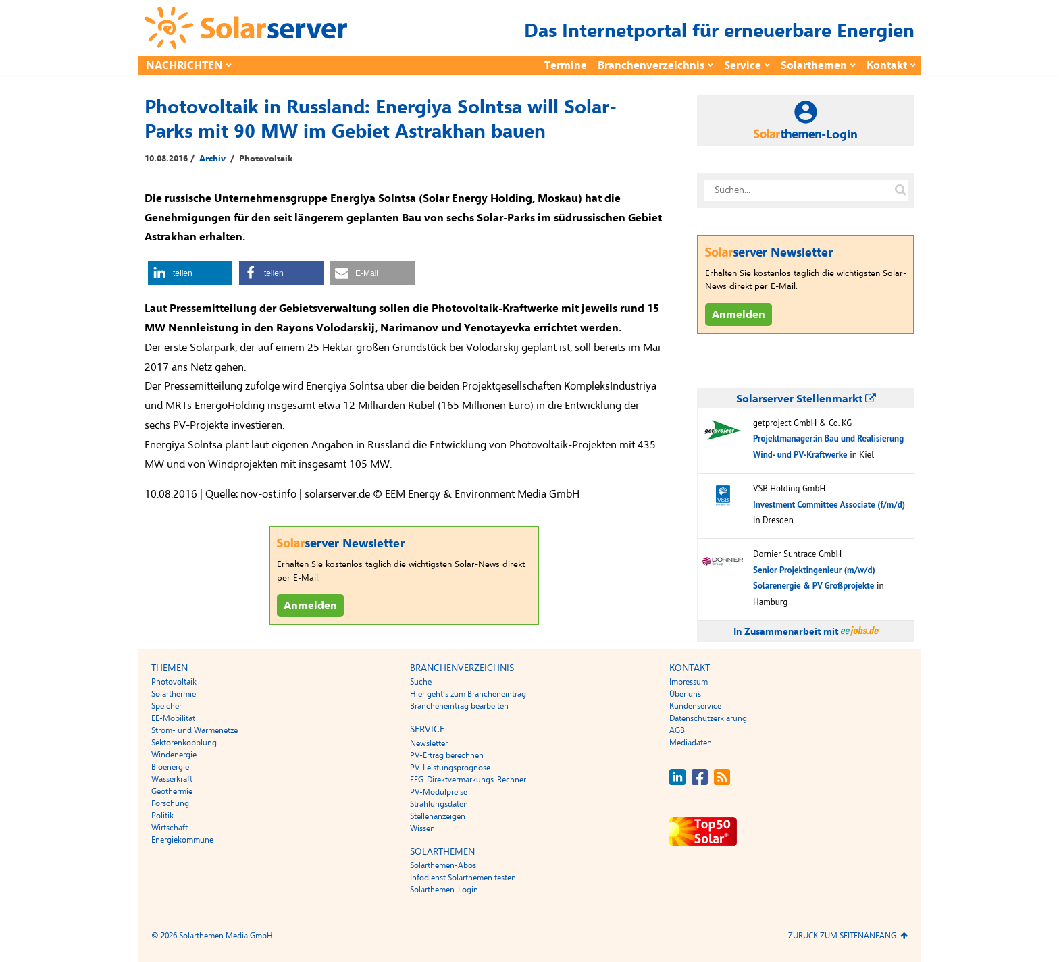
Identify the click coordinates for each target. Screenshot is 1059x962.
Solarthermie (173, 694)
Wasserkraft (171, 779)
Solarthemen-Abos (443, 865)
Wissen (422, 828)
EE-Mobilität (173, 718)
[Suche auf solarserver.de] (900, 190)
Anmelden (310, 605)
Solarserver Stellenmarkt (806, 399)
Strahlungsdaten (439, 804)
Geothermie (171, 791)
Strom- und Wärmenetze (194, 730)
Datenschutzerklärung (708, 718)
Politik (162, 815)
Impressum (688, 681)
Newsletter (429, 743)
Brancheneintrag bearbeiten (459, 706)
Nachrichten (184, 65)
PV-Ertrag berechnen (447, 755)
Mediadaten (690, 742)
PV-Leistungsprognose (450, 767)
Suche (421, 681)
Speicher (166, 706)
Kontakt (887, 65)
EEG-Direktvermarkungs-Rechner (468, 779)
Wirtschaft (169, 827)
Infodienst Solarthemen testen (463, 877)
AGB (677, 730)
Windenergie (174, 754)
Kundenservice (695, 706)
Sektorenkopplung (184, 742)
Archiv (212, 159)
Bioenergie (170, 766)
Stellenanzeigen (437, 816)
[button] (190, 273)
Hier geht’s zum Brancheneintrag (468, 694)
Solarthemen (814, 65)
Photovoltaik (265, 159)
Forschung (170, 803)
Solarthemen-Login (444, 889)
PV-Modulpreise (438, 791)
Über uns (685, 694)
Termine (565, 65)
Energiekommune (182, 839)
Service (742, 65)
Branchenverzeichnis (651, 65)
